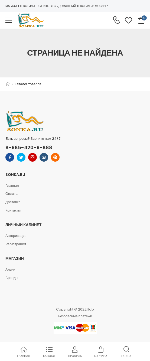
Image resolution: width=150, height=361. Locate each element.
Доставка (13, 202)
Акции (10, 269)
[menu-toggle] (8, 20)
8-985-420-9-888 (28, 147)
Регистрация (15, 244)
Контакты (13, 210)
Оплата (11, 193)
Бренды (11, 277)
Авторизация (16, 235)
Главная (12, 185)
